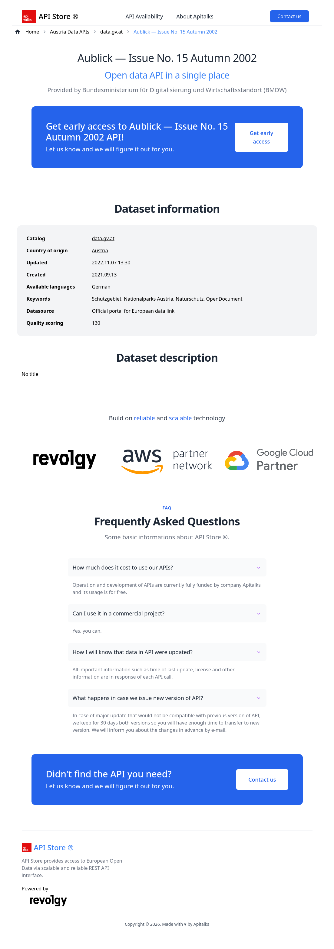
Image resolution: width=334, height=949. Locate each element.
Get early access (261, 137)
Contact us (289, 16)
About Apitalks (194, 16)
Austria (100, 250)
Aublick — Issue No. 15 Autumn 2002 (175, 31)
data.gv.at (111, 31)
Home (32, 31)
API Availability (144, 16)
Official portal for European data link (133, 311)
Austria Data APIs (69, 31)
